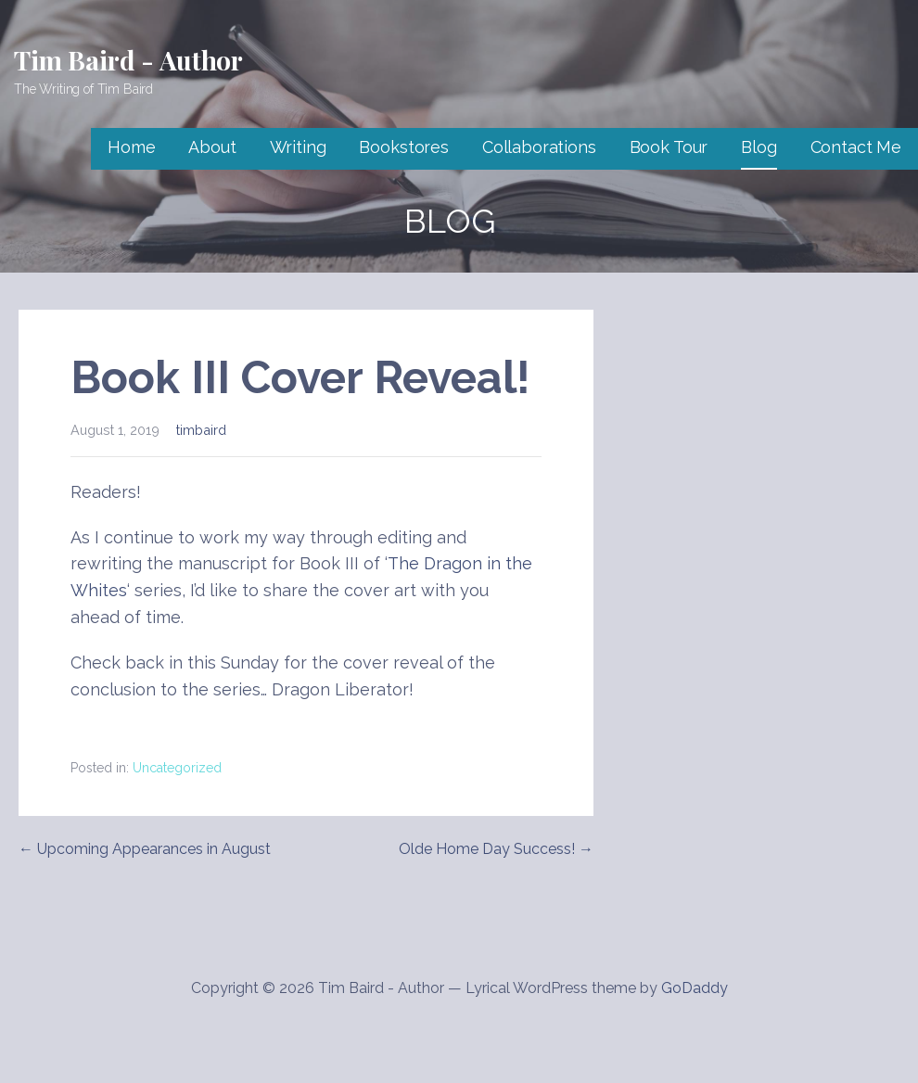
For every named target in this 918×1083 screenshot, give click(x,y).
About (212, 147)
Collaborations (539, 147)
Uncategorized (177, 767)
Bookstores (403, 147)
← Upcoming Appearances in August (145, 849)
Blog (758, 147)
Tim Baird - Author (128, 60)
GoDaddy (694, 988)
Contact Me (855, 147)
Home (131, 147)
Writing (298, 147)
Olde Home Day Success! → (496, 849)
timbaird (201, 430)
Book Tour (669, 147)
